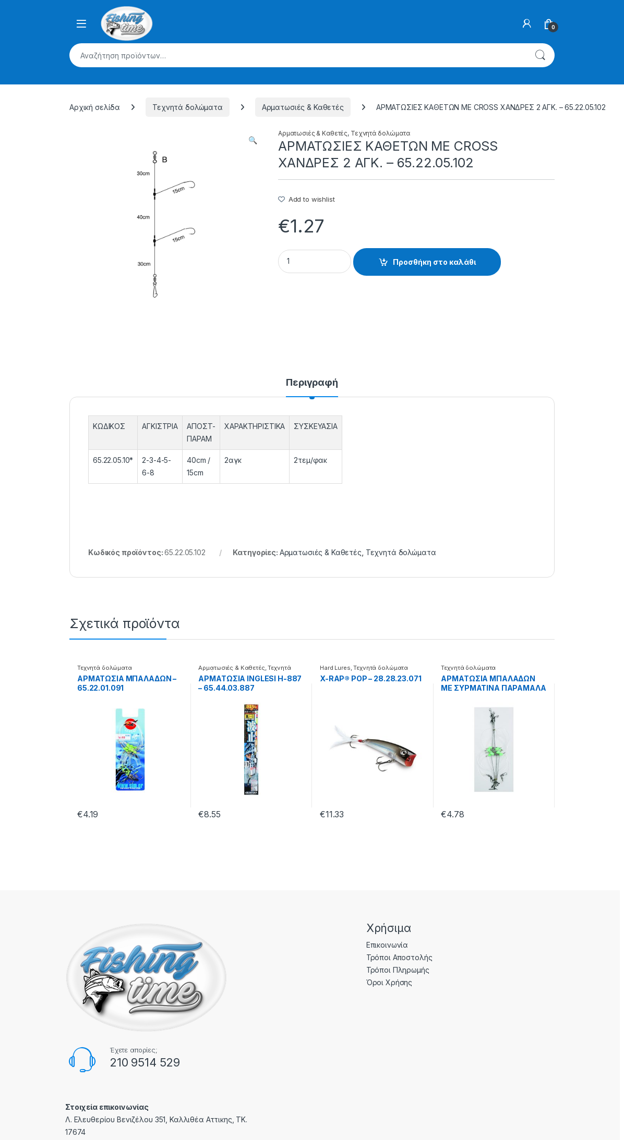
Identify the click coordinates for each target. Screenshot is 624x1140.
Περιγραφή (312, 383)
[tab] (312, 387)
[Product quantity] (314, 261)
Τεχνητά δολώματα (187, 107)
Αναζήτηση (540, 55)
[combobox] (297, 55)
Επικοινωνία (387, 944)
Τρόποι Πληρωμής (397, 969)
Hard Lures (335, 667)
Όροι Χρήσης (389, 982)
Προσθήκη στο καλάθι (434, 262)
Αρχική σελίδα (94, 107)
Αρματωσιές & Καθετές (303, 107)
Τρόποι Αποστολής (399, 957)
